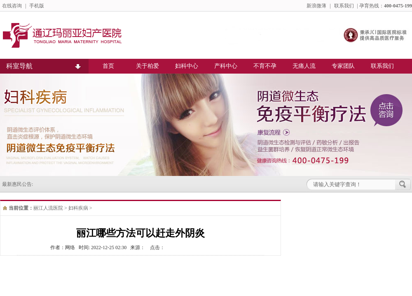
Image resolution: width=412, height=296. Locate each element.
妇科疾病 (78, 208)
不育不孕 (264, 66)
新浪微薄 (316, 6)
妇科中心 (186, 66)
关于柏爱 (147, 66)
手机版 (36, 6)
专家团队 (343, 66)
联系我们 (344, 6)
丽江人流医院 (48, 208)
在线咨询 (12, 6)
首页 (108, 66)
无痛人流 (304, 66)
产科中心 (225, 66)
